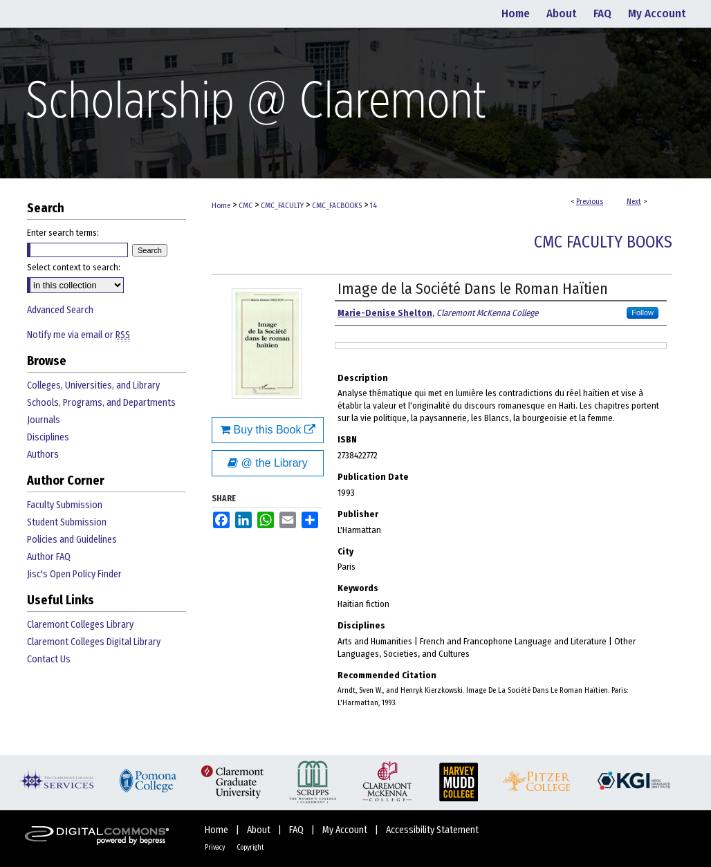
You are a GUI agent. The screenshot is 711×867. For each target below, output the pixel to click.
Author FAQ (49, 557)
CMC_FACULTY (282, 205)
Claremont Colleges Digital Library (93, 642)
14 (373, 205)
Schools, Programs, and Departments (101, 403)
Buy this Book (267, 430)
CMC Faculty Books (603, 242)
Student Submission (67, 522)
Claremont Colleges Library (80, 625)
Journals (43, 420)
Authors (43, 454)
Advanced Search (60, 310)
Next (634, 201)
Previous (589, 201)
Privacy (215, 847)
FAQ (297, 830)
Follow (642, 312)
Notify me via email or (78, 335)
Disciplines (48, 437)
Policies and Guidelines (72, 540)
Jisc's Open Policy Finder (74, 574)
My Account (345, 830)
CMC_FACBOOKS (337, 205)
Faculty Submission (64, 505)
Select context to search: (73, 267)
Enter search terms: (63, 232)
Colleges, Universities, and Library (93, 385)
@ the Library (268, 463)
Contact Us (49, 659)
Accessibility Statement (432, 830)
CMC (245, 205)
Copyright (250, 847)
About (260, 830)
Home (221, 205)
